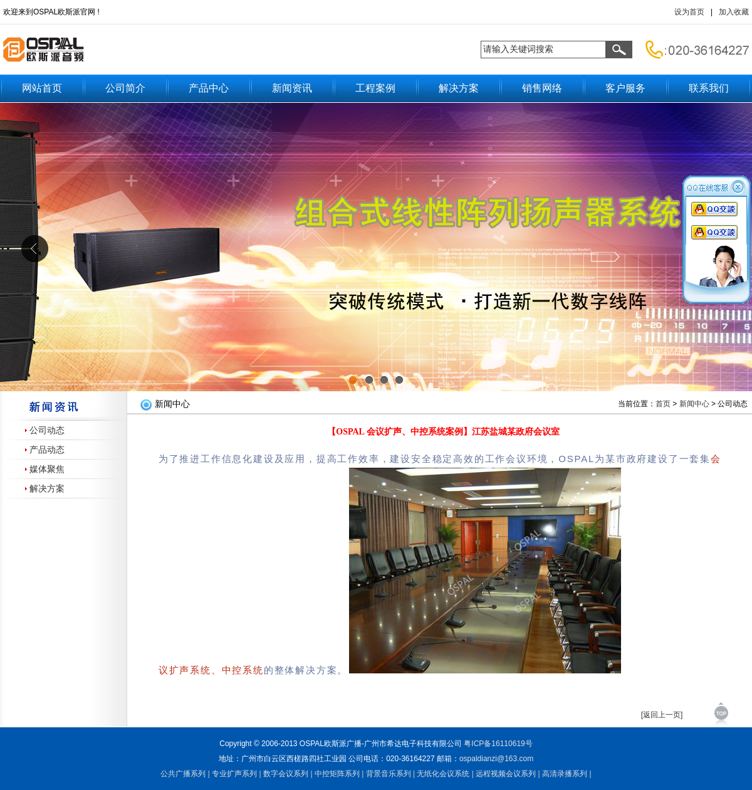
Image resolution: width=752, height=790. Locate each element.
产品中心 (209, 88)
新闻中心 (694, 403)
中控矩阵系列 (337, 773)
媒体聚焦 (47, 469)
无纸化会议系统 (443, 773)
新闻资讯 (292, 88)
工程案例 (375, 88)
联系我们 (709, 88)
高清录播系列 (564, 773)
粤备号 (498, 743)
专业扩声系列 (234, 773)
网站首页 (42, 88)
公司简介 (125, 88)
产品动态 (47, 450)
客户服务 (625, 88)
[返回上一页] (662, 714)
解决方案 (459, 88)
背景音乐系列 (388, 773)
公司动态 (47, 430)
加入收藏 (734, 12)
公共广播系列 (183, 773)
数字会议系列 (285, 773)
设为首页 (689, 12)
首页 (663, 403)
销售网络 (542, 88)
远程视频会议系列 (506, 773)
